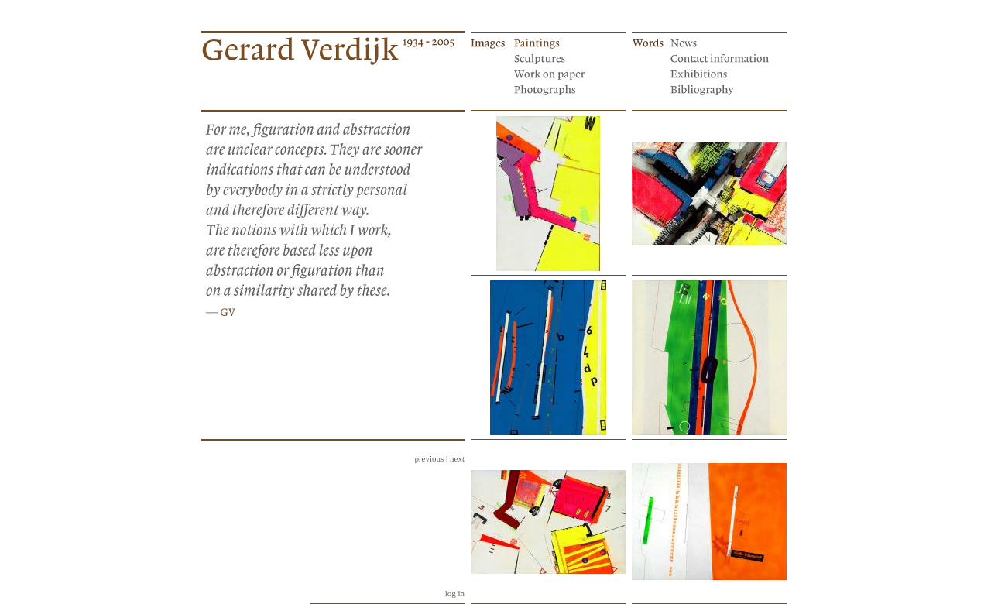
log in (455, 593)
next (457, 458)
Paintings (564, 42)
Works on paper (564, 73)
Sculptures (564, 57)
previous (429, 458)
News (720, 42)
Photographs (564, 88)
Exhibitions (720, 73)
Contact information (720, 57)
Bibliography (720, 88)
